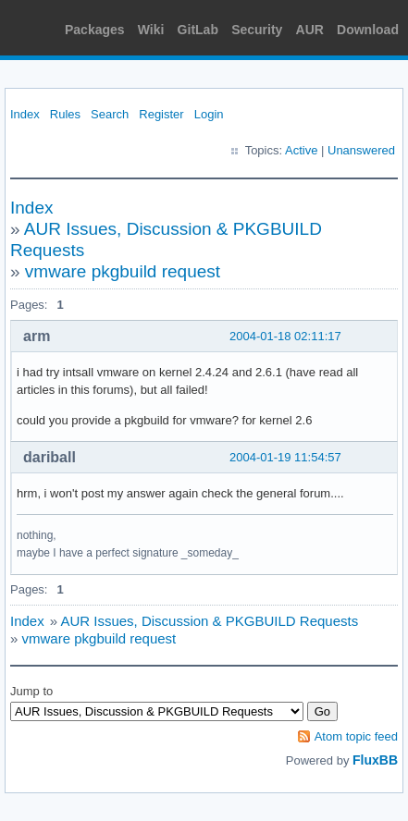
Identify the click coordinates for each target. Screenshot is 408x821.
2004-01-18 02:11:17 (285, 336)
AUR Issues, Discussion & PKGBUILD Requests (209, 621)
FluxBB (375, 760)
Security (256, 29)
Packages (95, 29)
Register (161, 114)
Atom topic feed (356, 736)
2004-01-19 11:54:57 (285, 457)
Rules (65, 114)
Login (209, 114)
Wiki (151, 29)
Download (368, 29)
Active (301, 150)
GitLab (198, 29)
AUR (310, 29)
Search (110, 114)
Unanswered (361, 150)
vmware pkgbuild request (122, 271)
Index (25, 114)
